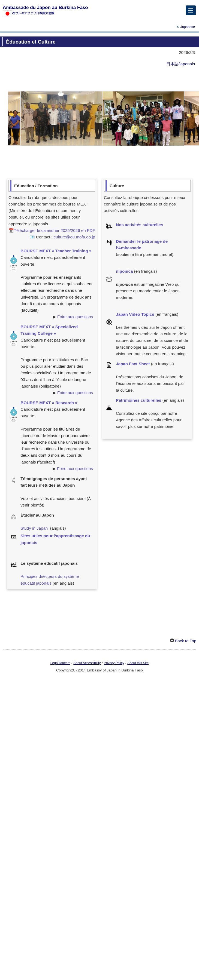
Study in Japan (34, 528)
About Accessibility (87, 663)
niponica (124, 271)
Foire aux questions (75, 316)
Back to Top (185, 641)
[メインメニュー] (191, 10)
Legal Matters (60, 663)
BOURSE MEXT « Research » (48, 402)
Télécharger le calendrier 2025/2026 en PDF (54, 230)
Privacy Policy (114, 663)
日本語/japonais (180, 64)
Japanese (187, 27)
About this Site (138, 663)
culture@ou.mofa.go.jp (74, 237)
